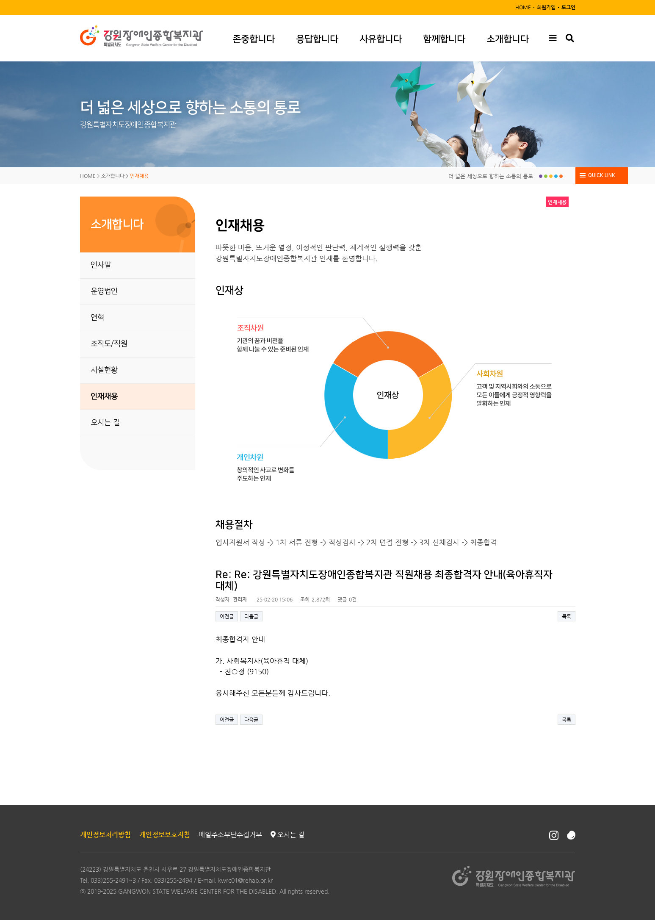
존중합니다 (253, 39)
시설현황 (104, 370)
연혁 (97, 317)
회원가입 (546, 7)
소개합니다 (507, 39)
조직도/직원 (109, 344)
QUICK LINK (601, 175)
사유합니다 (380, 39)
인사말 (101, 265)
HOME (523, 7)
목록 (566, 616)
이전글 (227, 616)
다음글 (251, 616)
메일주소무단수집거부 (230, 835)
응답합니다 (317, 39)
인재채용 (104, 396)
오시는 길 (105, 422)
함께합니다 (444, 39)
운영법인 (104, 291)
